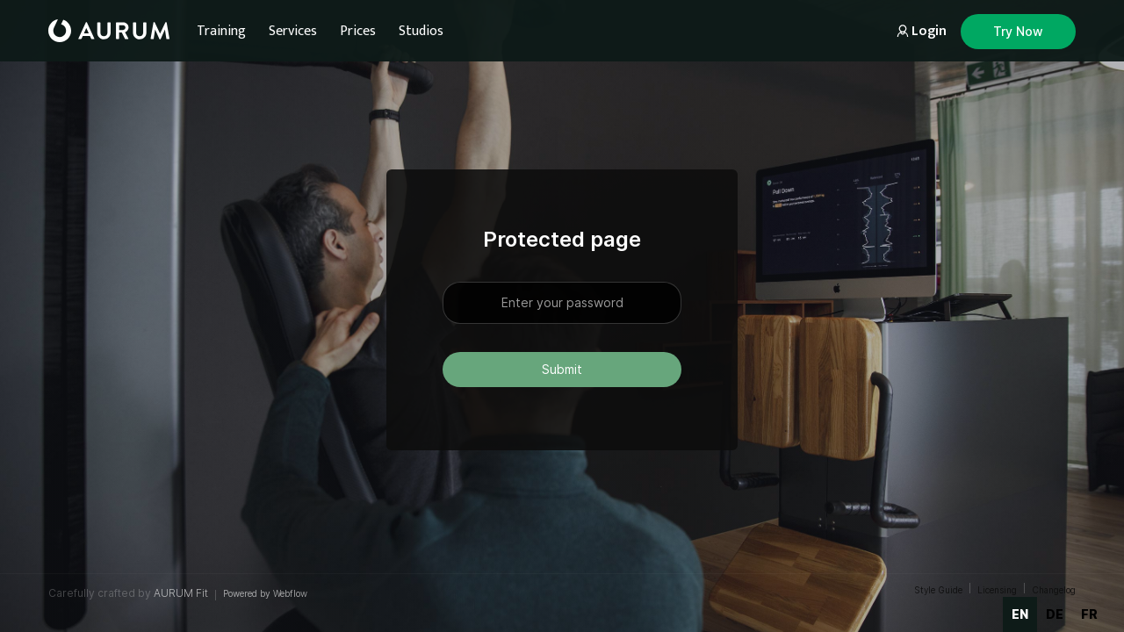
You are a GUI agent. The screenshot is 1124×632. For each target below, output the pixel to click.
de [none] (1054, 614)
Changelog (1054, 590)
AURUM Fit (181, 593)
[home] (108, 30)
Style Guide (938, 590)
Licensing (997, 590)
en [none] (1020, 614)
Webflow (290, 593)
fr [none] (1089, 614)
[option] (1054, 614)
